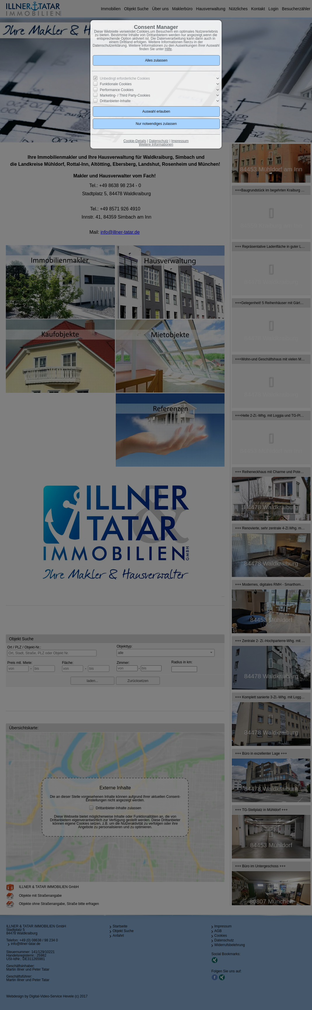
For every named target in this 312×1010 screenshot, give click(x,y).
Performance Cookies (117, 90)
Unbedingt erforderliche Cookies (125, 78)
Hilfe (168, 49)
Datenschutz (159, 141)
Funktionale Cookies (116, 84)
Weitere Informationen (156, 144)
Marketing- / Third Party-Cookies (125, 95)
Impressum (179, 141)
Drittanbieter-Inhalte (115, 101)
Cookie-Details (134, 141)
